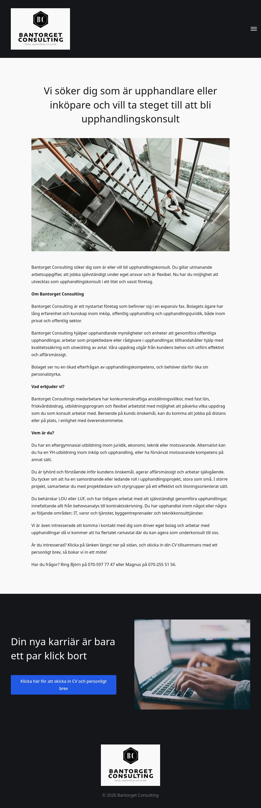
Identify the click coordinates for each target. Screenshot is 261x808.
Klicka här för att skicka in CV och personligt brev (64, 684)
